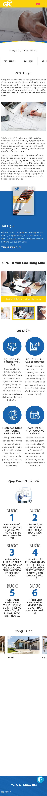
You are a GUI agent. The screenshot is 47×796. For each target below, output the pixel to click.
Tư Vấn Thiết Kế (30, 50)
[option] (9, 61)
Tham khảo (11, 247)
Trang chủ (14, 50)
